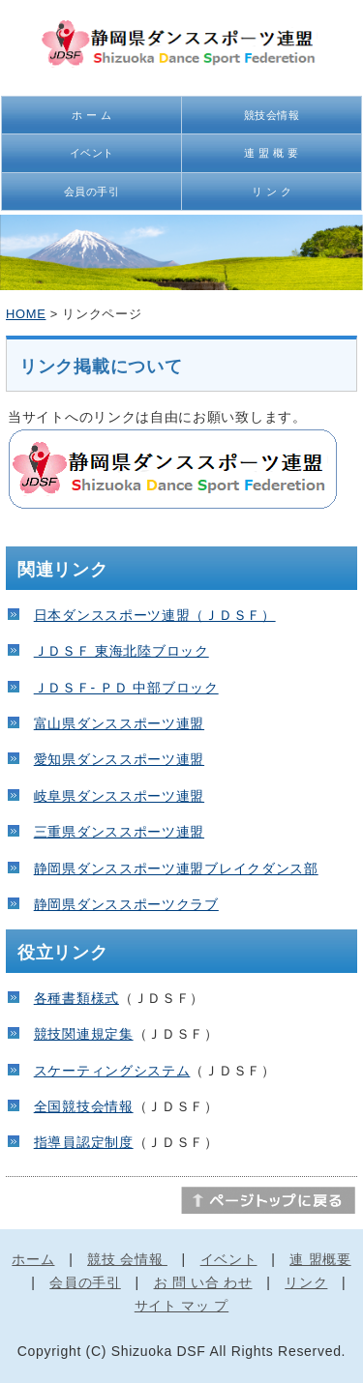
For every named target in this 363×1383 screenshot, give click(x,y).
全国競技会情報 (84, 1106)
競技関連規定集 (84, 1034)
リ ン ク (271, 191)
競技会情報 (272, 115)
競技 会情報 (127, 1259)
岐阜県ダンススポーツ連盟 (119, 796)
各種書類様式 (76, 998)
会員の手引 (92, 191)
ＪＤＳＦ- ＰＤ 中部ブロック (126, 687)
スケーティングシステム (112, 1070)
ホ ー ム (91, 115)
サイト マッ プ (181, 1305)
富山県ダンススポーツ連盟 (119, 723)
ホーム (33, 1259)
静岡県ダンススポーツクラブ (126, 904)
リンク (306, 1282)
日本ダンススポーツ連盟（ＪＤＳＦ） (155, 615)
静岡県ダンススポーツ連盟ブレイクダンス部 (176, 868)
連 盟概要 (319, 1259)
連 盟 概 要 (271, 153)
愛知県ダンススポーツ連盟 (119, 759)
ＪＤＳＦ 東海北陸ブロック (121, 651)
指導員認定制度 (84, 1142)
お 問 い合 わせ (203, 1282)
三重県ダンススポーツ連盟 (119, 831)
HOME (25, 314)
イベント (92, 153)
